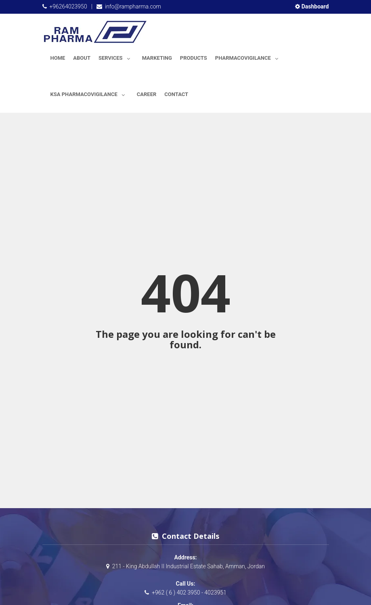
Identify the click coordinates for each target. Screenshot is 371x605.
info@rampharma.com (133, 6)
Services (116, 56)
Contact (176, 94)
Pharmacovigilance (248, 56)
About (81, 58)
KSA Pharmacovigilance (89, 93)
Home (57, 58)
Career (147, 94)
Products (193, 58)
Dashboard (312, 6)
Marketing (157, 58)
